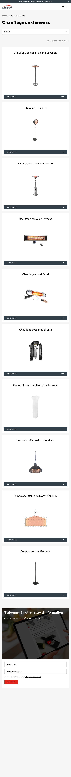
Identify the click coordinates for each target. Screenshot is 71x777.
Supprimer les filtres (58, 41)
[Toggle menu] (68, 7)
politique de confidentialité (33, 677)
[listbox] (35, 31)
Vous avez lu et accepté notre (24, 677)
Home (4, 15)
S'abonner (11, 682)
